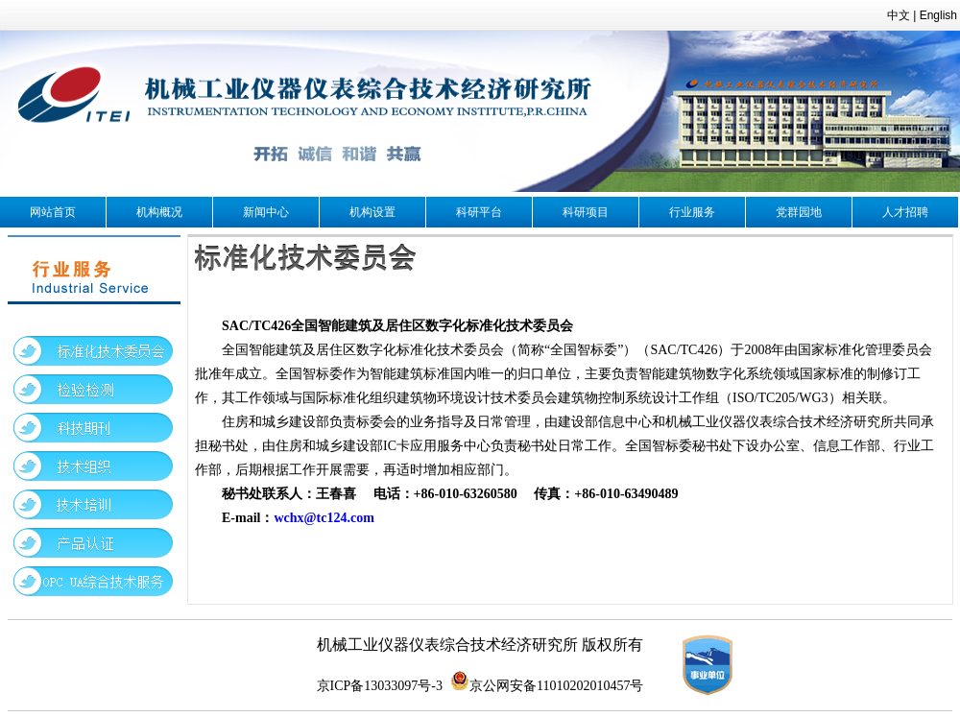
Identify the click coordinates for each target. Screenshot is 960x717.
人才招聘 (905, 212)
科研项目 (586, 212)
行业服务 (692, 212)
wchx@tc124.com (323, 518)
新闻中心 (266, 212)
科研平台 (479, 212)
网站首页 (53, 212)
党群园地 (799, 212)
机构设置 (372, 212)
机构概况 (159, 212)
